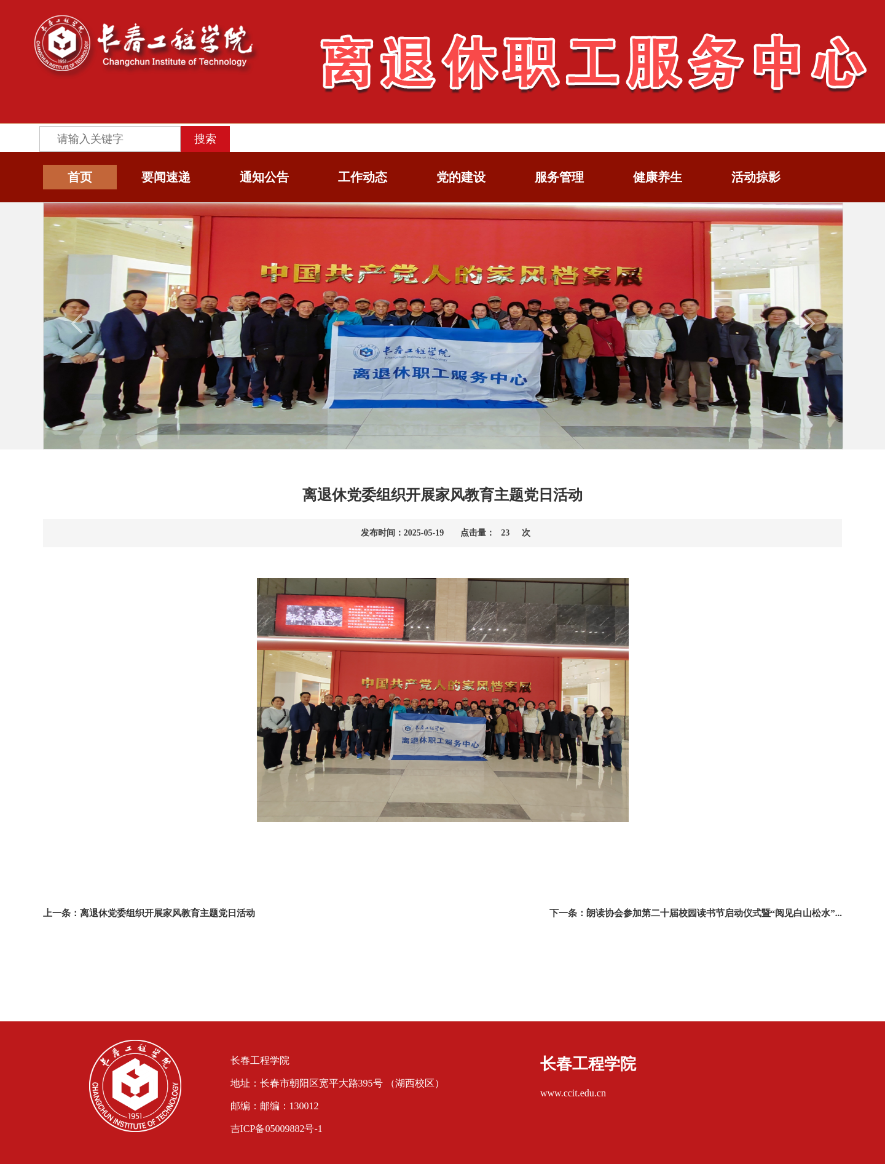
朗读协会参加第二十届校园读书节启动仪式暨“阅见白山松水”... (714, 913)
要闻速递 (166, 177)
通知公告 (264, 177)
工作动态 (362, 177)
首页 (80, 177)
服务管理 (559, 177)
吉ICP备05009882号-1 (276, 1128)
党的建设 (461, 177)
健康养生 (657, 177)
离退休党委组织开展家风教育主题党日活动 (167, 913)
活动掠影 (756, 177)
